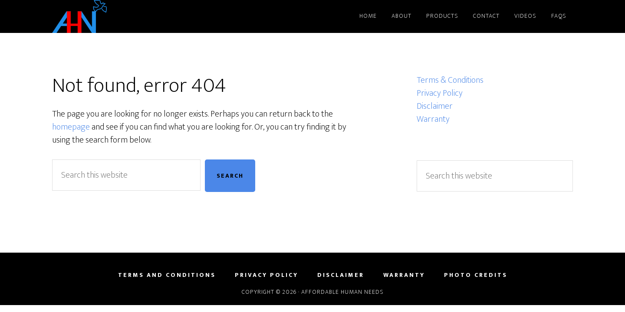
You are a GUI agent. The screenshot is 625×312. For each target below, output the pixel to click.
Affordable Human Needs (130, 16)
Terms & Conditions (450, 80)
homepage (71, 127)
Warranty (433, 119)
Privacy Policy (440, 93)
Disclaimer (435, 106)
